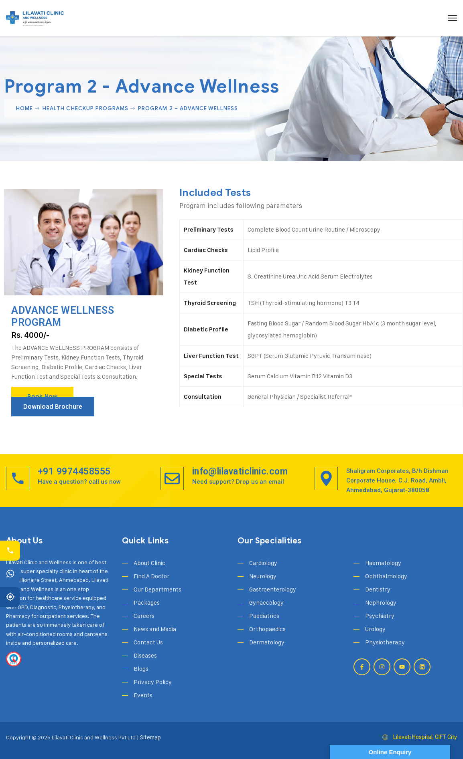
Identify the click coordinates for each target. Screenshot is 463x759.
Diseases (145, 655)
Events (143, 695)
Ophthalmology (386, 576)
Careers (144, 616)
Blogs (141, 668)
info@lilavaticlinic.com (240, 471)
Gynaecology (266, 602)
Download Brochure (52, 406)
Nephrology (380, 602)
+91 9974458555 (74, 471)
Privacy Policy (153, 682)
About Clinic (149, 563)
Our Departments (157, 589)
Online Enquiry (390, 752)
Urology (375, 629)
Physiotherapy (385, 642)
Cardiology (263, 563)
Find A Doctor (151, 576)
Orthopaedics (267, 629)
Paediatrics (264, 616)
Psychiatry (379, 616)
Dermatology (266, 642)
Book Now (42, 396)
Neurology (262, 576)
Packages (147, 602)
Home (24, 108)
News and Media (155, 629)
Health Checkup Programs (85, 108)
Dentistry (377, 589)
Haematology (383, 563)
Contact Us (148, 642)
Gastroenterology (272, 589)
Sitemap (150, 737)
